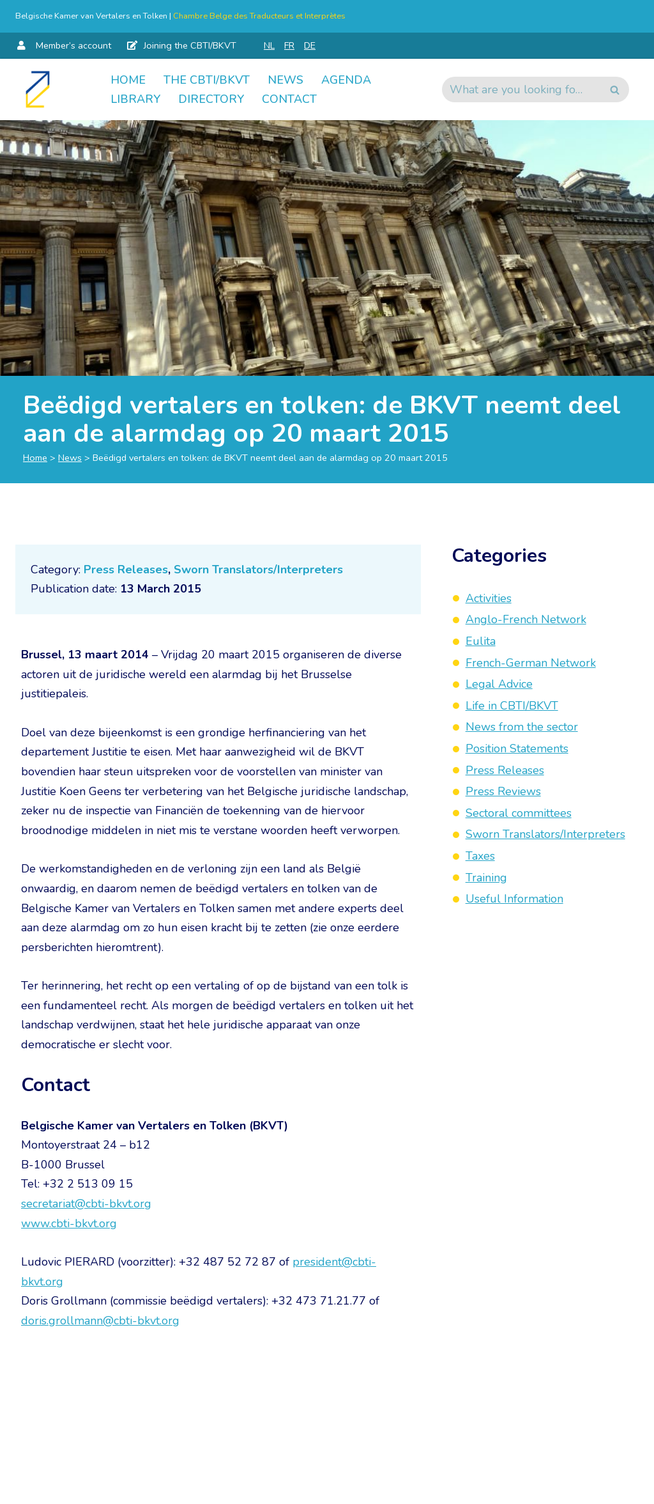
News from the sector (522, 726)
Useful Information (514, 898)
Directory (211, 99)
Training (486, 877)
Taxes (480, 856)
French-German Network (531, 663)
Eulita (481, 641)
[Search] (521, 89)
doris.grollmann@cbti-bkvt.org (100, 1320)
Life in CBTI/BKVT (512, 705)
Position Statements (517, 748)
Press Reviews (503, 791)
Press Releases (126, 569)
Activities (489, 598)
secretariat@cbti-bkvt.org (86, 1203)
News (285, 80)
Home (128, 80)
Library (135, 99)
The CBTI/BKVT (207, 80)
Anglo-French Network (526, 619)
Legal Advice (499, 684)
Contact (289, 99)
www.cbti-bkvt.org (69, 1223)
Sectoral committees (519, 813)
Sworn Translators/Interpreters (258, 569)
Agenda (346, 80)
